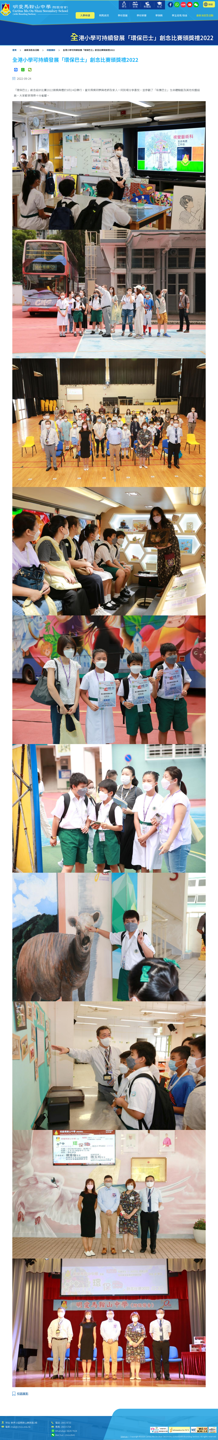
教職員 (147, 5)
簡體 (210, 4)
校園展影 (51, 49)
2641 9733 (66, 1422)
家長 (135, 5)
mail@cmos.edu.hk (20, 1426)
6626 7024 (72, 1430)
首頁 (14, 49)
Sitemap (124, 1436)
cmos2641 (70, 1435)
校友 (159, 5)
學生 (124, 5)
